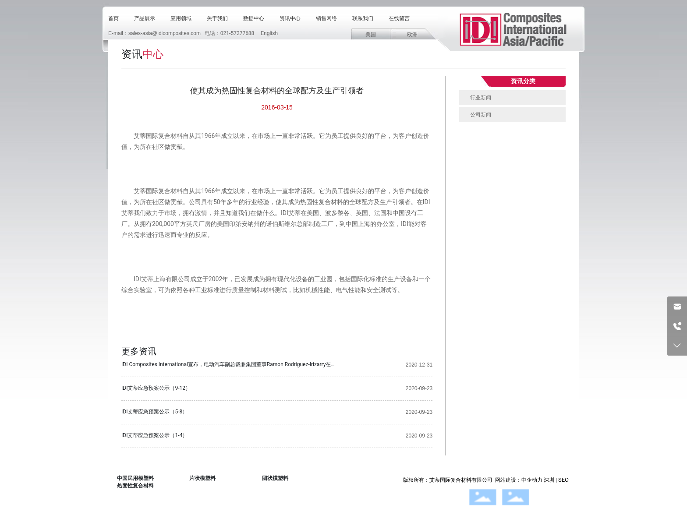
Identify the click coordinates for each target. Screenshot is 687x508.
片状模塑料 (202, 478)
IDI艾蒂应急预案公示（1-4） (154, 435)
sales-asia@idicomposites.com (164, 33)
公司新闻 (480, 115)
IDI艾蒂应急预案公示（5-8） (154, 412)
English (269, 33)
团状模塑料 (275, 478)
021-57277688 (237, 33)
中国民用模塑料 (135, 478)
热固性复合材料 (135, 486)
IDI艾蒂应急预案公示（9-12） (156, 388)
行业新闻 (480, 98)
